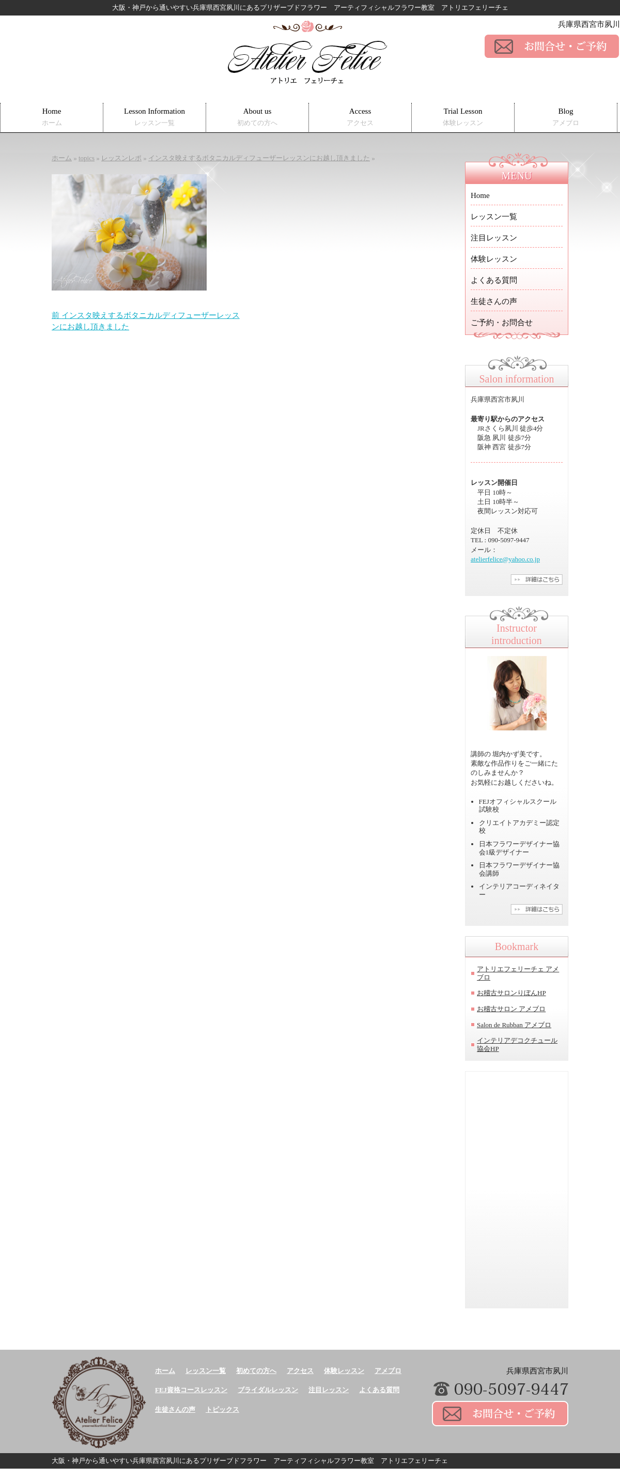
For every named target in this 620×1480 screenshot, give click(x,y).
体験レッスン (494, 259)
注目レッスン (494, 238)
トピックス (222, 1409)
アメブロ (388, 1371)
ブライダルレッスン (268, 1390)
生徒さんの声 (494, 301)
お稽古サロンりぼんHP (511, 993)
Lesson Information (154, 117)
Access (360, 117)
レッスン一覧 (494, 216)
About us (257, 117)
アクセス (300, 1371)
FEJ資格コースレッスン (191, 1390)
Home (52, 117)
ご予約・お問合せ (502, 322)
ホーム (165, 1371)
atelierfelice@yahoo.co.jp (505, 559)
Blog (565, 117)
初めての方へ (256, 1371)
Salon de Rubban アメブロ (514, 1025)
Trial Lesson (463, 117)
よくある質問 (494, 280)
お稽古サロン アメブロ (511, 1009)
